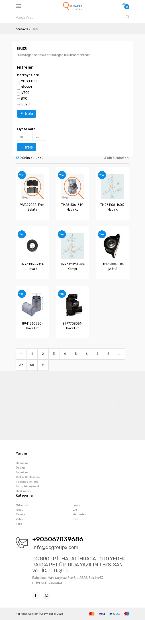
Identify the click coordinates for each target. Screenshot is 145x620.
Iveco (76, 505)
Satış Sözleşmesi (27, 486)
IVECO (25, 93)
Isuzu (19, 509)
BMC (24, 99)
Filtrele (26, 113)
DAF (75, 509)
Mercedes (79, 514)
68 (32, 365)
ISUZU (25, 104)
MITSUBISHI (29, 81)
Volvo (19, 519)
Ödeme (21, 467)
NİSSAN (26, 87)
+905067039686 (57, 539)
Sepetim (22, 472)
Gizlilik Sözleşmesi (28, 477)
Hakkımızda (23, 491)
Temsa (20, 514)
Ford (19, 523)
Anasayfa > (23, 28)
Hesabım (22, 463)
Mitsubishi (23, 505)
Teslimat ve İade (27, 481)
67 (21, 365)
